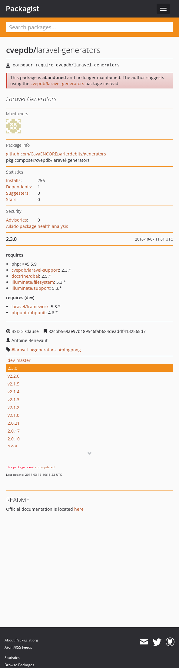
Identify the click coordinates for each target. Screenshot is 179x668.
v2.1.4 (13, 392)
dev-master (19, 360)
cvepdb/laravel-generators (57, 83)
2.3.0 (12, 368)
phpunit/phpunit (29, 312)
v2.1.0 (13, 415)
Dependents (18, 187)
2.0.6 (12, 446)
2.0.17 (14, 431)
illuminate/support (31, 288)
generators (45, 350)
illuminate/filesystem (33, 282)
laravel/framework (30, 306)
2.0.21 (14, 423)
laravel (21, 350)
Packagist (22, 8)
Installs (13, 180)
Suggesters (17, 193)
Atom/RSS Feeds (18, 647)
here (79, 509)
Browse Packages (19, 664)
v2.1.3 (13, 399)
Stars (11, 199)
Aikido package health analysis (37, 226)
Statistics (12, 657)
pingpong (71, 350)
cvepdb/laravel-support (35, 270)
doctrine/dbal (25, 276)
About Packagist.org (21, 640)
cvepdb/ (21, 49)
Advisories (16, 220)
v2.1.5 (13, 384)
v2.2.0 (13, 376)
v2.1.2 (13, 407)
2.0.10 (14, 439)
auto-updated (45, 467)
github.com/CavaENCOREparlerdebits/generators (56, 154)
